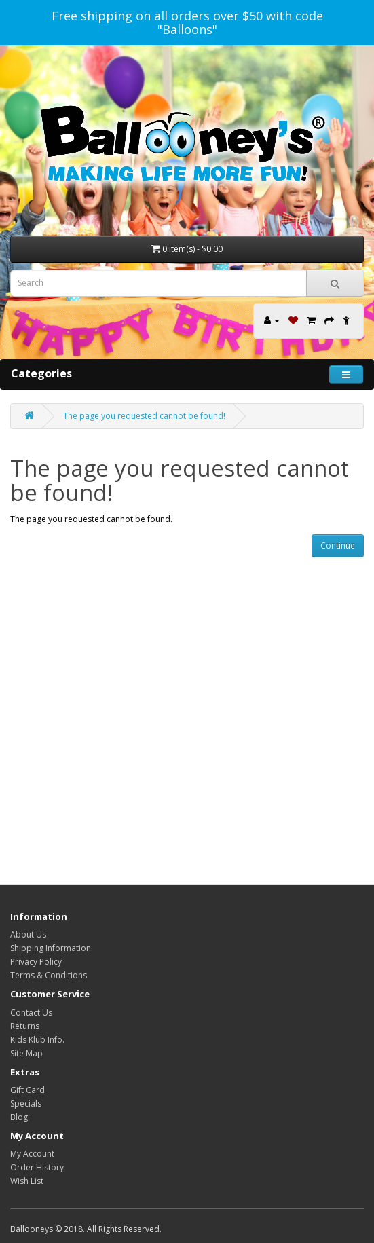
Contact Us (31, 1012)
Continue (337, 545)
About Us (28, 934)
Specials (25, 1103)
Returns (24, 1026)
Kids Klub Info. (37, 1039)
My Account (32, 1153)
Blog (19, 1117)
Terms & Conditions (48, 975)
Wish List (26, 1181)
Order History (37, 1167)
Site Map (26, 1053)
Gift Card (27, 1090)
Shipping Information (50, 948)
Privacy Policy (36, 961)
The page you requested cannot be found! (144, 416)
